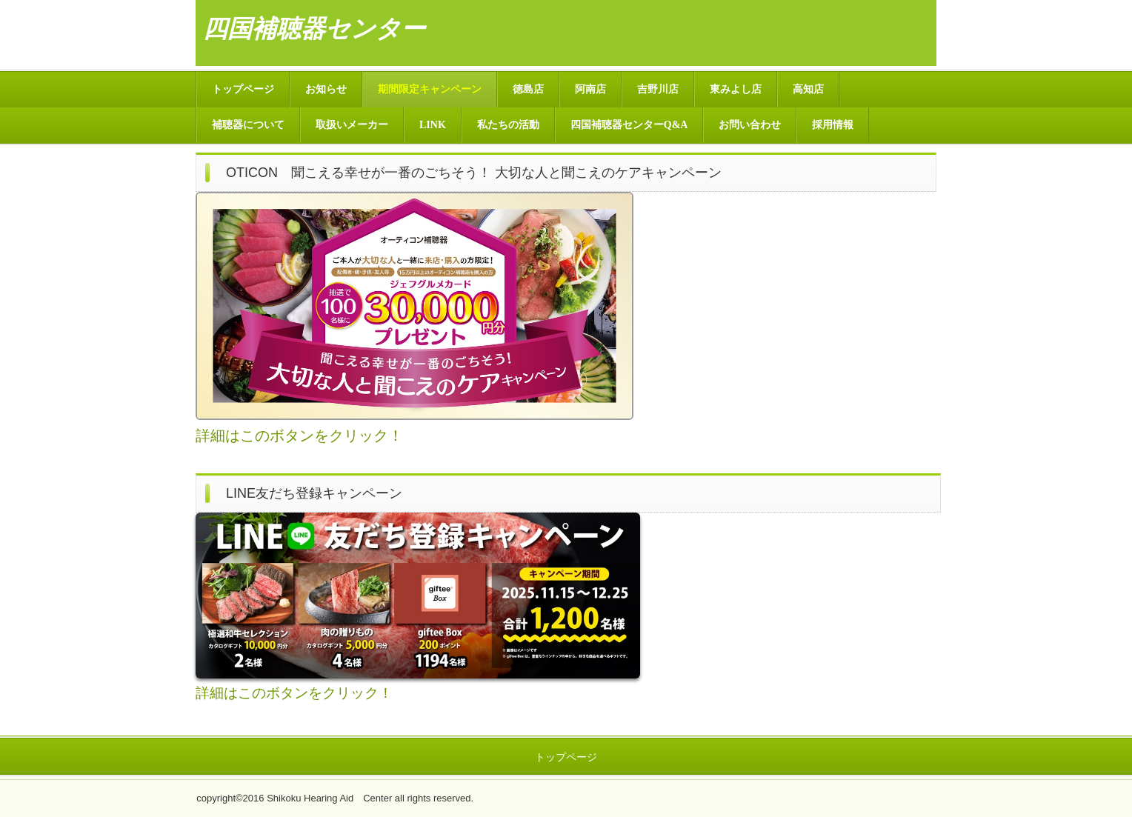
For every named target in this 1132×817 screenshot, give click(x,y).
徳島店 (528, 89)
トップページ (243, 89)
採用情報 (832, 124)
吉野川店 (658, 89)
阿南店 (590, 89)
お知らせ (326, 89)
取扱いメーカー (352, 124)
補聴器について (248, 124)
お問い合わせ (750, 124)
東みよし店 (736, 89)
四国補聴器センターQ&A (629, 124)
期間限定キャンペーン (430, 89)
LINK (432, 124)
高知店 (808, 89)
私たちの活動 (508, 124)
